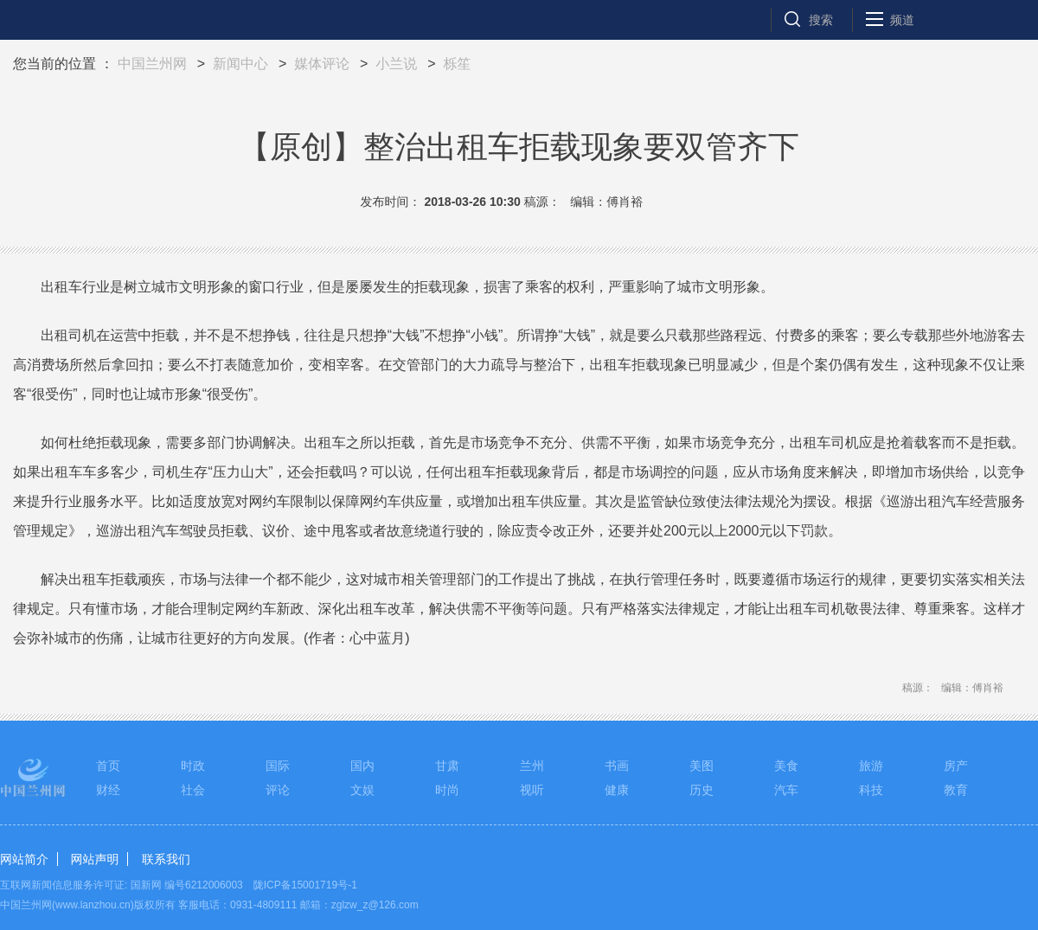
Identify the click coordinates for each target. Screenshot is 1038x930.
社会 (193, 790)
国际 (278, 766)
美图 (701, 766)
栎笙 (457, 63)
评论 (278, 790)
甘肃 (447, 766)
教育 (956, 790)
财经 (108, 790)
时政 (193, 766)
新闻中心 (240, 63)
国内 (362, 766)
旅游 (871, 766)
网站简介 (24, 859)
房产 (956, 766)
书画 (617, 766)
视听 (532, 790)
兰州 (532, 766)
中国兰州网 (152, 63)
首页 (108, 766)
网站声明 (94, 859)
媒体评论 (321, 63)
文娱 (362, 790)
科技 (871, 790)
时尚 (447, 790)
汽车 (786, 790)
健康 (617, 790)
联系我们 (166, 859)
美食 (786, 766)
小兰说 (396, 63)
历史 (701, 790)
